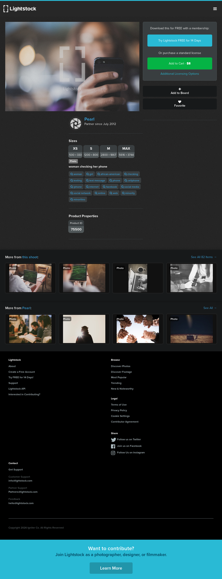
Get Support (16, 469)
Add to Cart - (180, 63)
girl (89, 174)
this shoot (30, 257)
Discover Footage (121, 372)
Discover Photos (120, 366)
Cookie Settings (120, 416)
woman (76, 174)
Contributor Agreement (124, 421)
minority (128, 193)
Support (13, 383)
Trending (116, 383)
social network (80, 193)
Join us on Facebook (129, 446)
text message (95, 180)
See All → (210, 308)
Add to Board (180, 91)
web (114, 193)
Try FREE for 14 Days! (21, 377)
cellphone (132, 180)
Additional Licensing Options (180, 73)
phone (114, 180)
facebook (110, 187)
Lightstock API (17, 388)
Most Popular (118, 377)
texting (76, 180)
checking (131, 174)
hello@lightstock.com (21, 503)
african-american (108, 174)
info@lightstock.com (20, 480)
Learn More (111, 568)
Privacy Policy (119, 410)
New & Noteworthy (122, 388)
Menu (215, 8)
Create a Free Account (22, 372)
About (12, 366)
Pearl (89, 119)
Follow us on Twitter (129, 439)
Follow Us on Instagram (131, 452)
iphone (76, 187)
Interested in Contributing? (24, 394)
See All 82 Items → (204, 257)
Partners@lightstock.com (23, 492)
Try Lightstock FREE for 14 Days (179, 40)
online (100, 193)
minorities (77, 199)
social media (130, 187)
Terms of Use (119, 404)
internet (92, 187)
